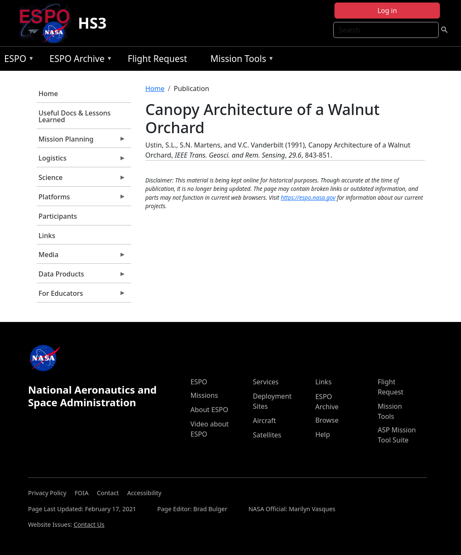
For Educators (81, 295)
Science (81, 179)
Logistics (81, 160)
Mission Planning (81, 141)
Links (46, 235)
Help (322, 434)
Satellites (267, 435)
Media (81, 256)
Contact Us (88, 524)
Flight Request (157, 58)
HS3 (92, 23)
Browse (326, 420)
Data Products (81, 276)
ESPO (17, 60)
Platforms (81, 199)
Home (48, 93)
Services (265, 381)
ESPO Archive (78, 60)
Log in (387, 10)
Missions (204, 395)
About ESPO (209, 409)
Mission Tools (240, 60)
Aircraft (264, 420)
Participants (57, 216)
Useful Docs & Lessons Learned (74, 116)
